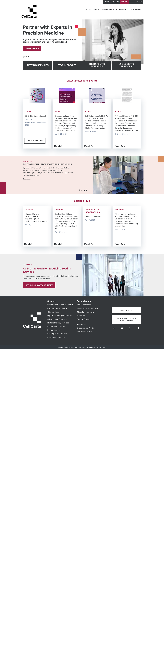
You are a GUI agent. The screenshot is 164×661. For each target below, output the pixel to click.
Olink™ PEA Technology (87, 308)
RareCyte (81, 315)
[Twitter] (130, 330)
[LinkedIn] (114, 330)
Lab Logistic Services (126, 65)
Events (122, 10)
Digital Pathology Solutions (59, 315)
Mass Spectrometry (85, 312)
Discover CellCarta (85, 328)
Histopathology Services (58, 323)
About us (136, 10)
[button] (26, 56)
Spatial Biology (84, 319)
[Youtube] (122, 330)
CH (140, 2)
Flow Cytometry (84, 305)
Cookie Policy (101, 347)
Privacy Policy (90, 347)
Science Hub (108, 10)
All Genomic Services (56, 319)
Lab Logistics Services (57, 333)
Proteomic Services (56, 337)
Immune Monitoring (56, 326)
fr (137, 2)
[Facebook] (138, 330)
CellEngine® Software (57, 308)
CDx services (53, 312)
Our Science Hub (84, 331)
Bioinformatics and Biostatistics (61, 305)
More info (58, 146)
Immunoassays (53, 330)
